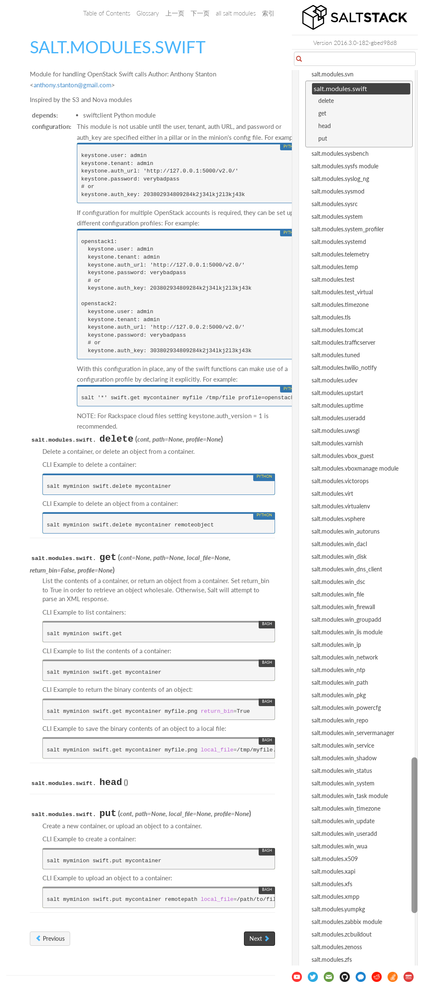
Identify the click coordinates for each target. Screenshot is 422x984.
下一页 (200, 13)
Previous (50, 938)
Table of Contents (106, 13)
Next (259, 938)
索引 (268, 13)
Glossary (147, 13)
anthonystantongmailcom (72, 85)
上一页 (174, 13)
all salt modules (236, 13)
